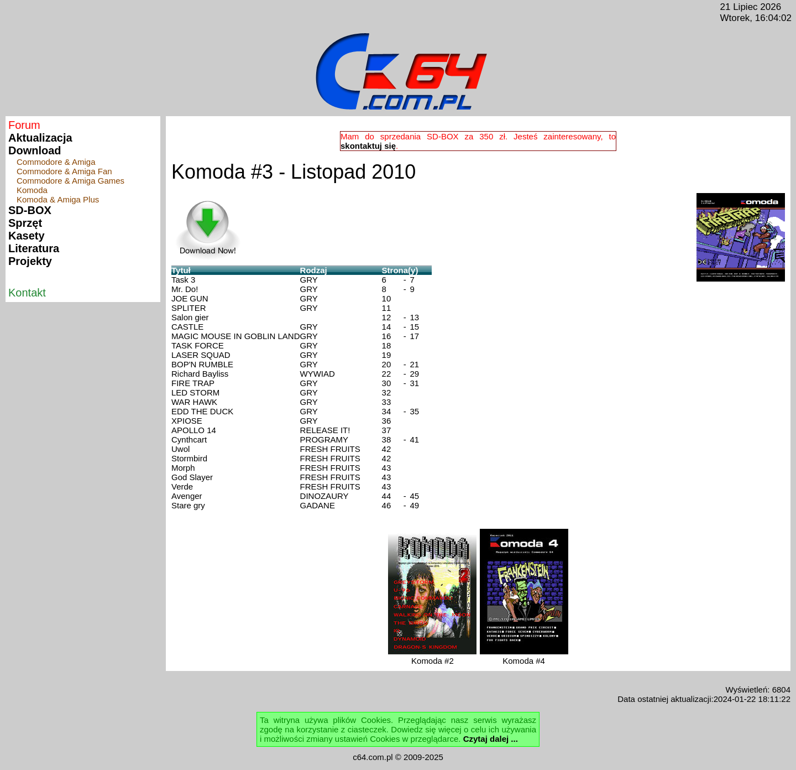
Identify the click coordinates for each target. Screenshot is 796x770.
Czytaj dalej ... (490, 738)
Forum (24, 125)
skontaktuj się (368, 145)
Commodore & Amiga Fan (64, 171)
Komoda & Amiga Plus (58, 199)
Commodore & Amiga (56, 162)
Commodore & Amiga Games (70, 180)
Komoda (32, 190)
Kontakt (27, 293)
